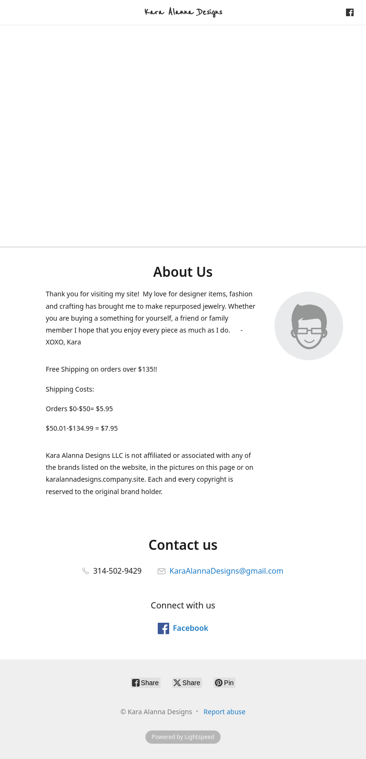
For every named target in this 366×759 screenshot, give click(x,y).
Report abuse (224, 711)
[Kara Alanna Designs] (183, 12)
